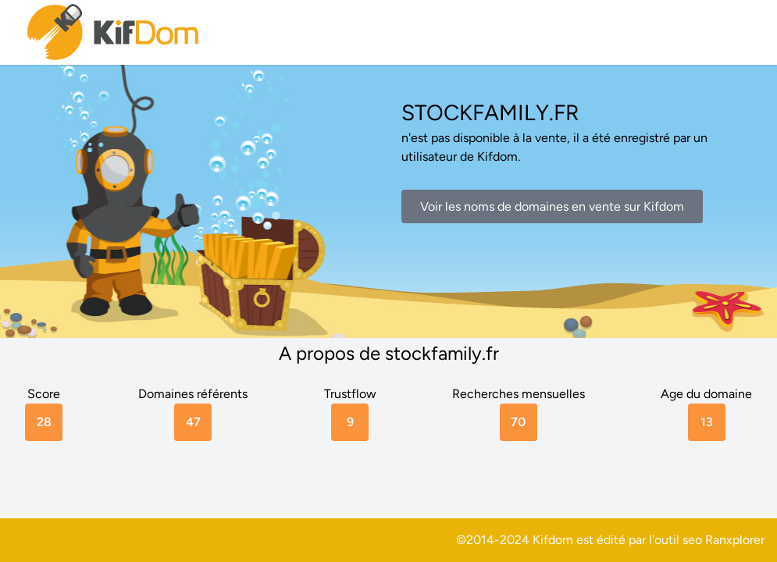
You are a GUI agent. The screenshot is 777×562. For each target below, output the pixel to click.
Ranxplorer (735, 539)
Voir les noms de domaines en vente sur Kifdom (552, 206)
